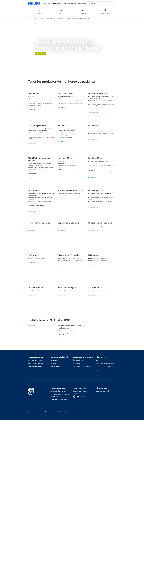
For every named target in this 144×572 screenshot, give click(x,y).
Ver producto (32, 129)
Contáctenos (40, 54)
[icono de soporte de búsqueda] (113, 4)
